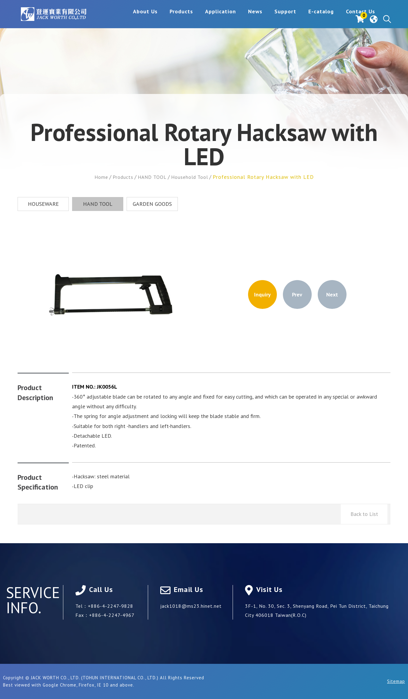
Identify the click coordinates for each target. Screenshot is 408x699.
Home (96, 176)
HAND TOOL (152, 176)
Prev (297, 294)
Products (143, 19)
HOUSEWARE (43, 203)
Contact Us (322, 19)
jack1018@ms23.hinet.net (191, 606)
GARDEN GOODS (152, 203)
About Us (107, 19)
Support (248, 19)
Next (332, 294)
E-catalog (283, 19)
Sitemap (396, 681)
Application (183, 19)
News (218, 19)
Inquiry (262, 294)
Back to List (364, 513)
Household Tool (193, 176)
